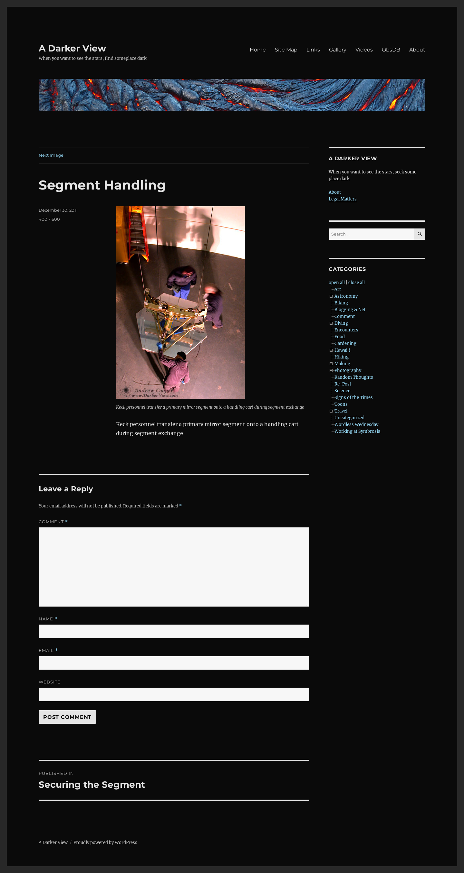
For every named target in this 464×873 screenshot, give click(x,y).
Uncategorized (349, 418)
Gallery (337, 50)
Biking (341, 303)
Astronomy (346, 296)
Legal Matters (343, 199)
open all (337, 282)
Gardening (345, 343)
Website (50, 681)
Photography (347, 370)
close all (356, 282)
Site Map (286, 50)
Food (339, 336)
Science (342, 391)
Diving (341, 323)
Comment (53, 522)
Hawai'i (342, 350)
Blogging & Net (349, 309)
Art (337, 289)
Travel (340, 411)
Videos (364, 50)
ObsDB (391, 50)
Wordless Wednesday (356, 424)
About (417, 50)
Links (313, 50)
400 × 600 (49, 219)
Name (48, 619)
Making (342, 364)
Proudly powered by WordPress (105, 842)
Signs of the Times (353, 397)
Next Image (51, 155)
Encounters (346, 330)
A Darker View (72, 48)
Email (48, 650)
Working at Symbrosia (357, 431)
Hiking (341, 357)
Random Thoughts (353, 377)
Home (258, 50)
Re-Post (342, 384)
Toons (341, 404)
